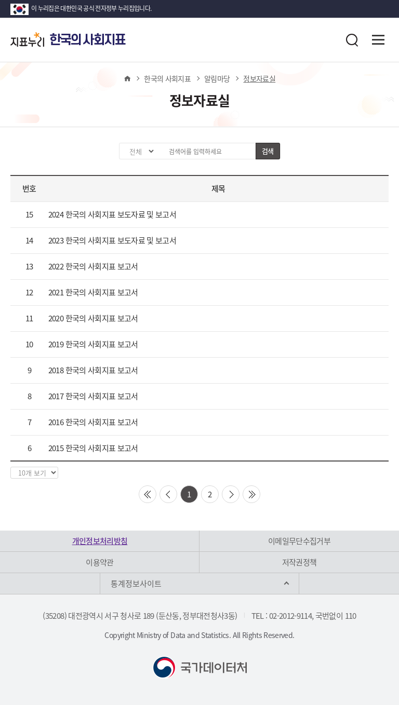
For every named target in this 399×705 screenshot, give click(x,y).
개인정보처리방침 (100, 541)
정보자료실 (259, 78)
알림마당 (217, 78)
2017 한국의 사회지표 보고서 (93, 396)
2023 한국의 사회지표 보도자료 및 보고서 (112, 240)
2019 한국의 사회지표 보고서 (93, 344)
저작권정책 (299, 562)
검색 (268, 151)
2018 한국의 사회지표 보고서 (93, 370)
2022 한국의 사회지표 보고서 (93, 266)
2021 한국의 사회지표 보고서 (93, 292)
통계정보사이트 (136, 583)
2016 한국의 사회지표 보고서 (93, 422)
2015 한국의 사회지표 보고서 (93, 448)
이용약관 (99, 562)
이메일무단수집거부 (299, 541)
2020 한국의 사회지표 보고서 (93, 318)
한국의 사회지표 (167, 78)
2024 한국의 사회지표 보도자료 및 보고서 (112, 214)
